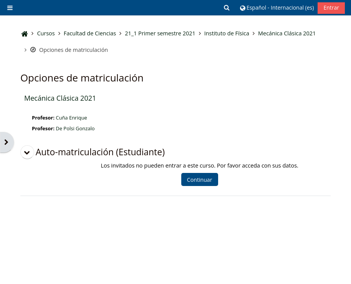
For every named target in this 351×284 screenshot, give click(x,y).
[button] (227, 7)
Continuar (199, 179)
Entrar (331, 7)
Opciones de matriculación (69, 49)
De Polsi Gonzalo (75, 128)
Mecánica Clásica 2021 (60, 98)
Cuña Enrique (71, 117)
